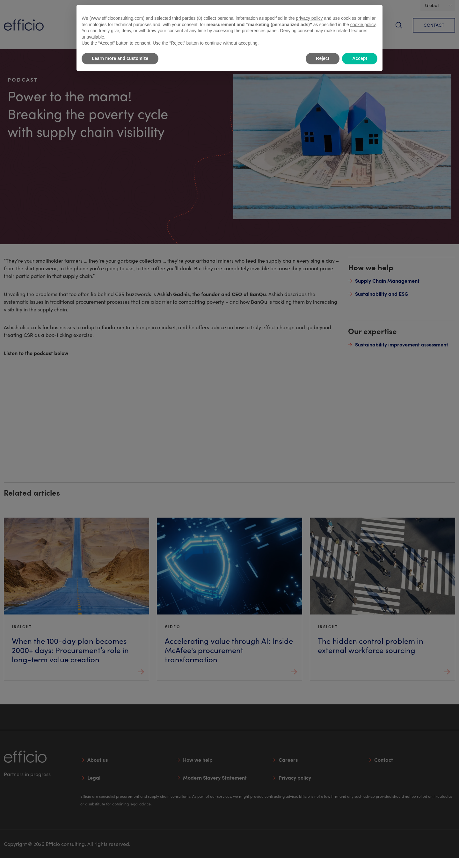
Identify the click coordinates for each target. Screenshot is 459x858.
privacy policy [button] (309, 18)
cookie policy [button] (362, 24)
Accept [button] (359, 58)
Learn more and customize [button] (120, 58)
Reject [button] (322, 58)
